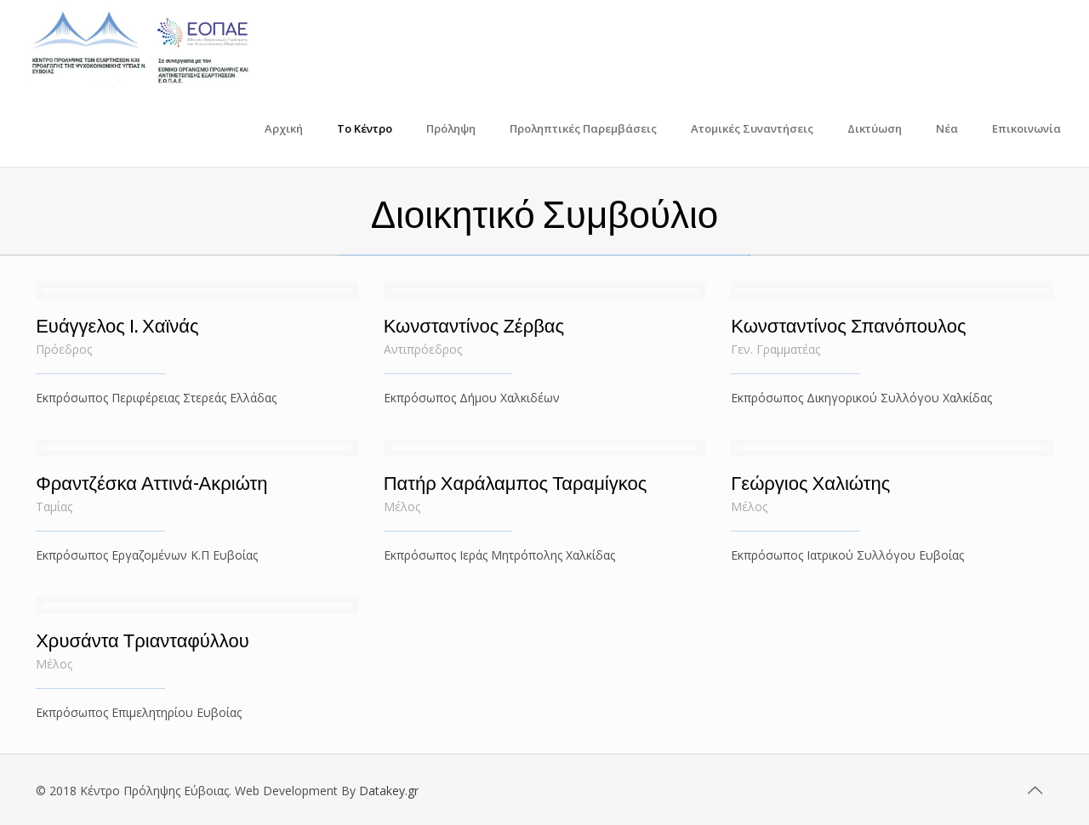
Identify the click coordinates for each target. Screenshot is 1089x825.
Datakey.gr (389, 790)
